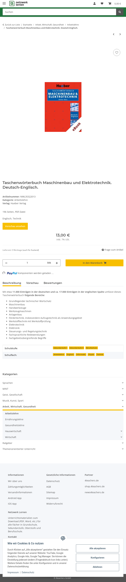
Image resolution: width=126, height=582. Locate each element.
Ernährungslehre (14, 419)
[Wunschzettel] (102, 3)
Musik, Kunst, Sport (13, 400)
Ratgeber (7, 443)
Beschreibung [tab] (12, 283)
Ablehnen (97, 567)
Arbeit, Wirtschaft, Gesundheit (19, 406)
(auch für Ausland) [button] (31, 250)
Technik (100, 354)
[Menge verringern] (6, 263)
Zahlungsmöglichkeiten (20, 486)
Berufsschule (91, 348)
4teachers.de (92, 480)
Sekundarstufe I (60, 348)
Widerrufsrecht (54, 503)
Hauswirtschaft (13, 431)
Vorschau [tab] (32, 283)
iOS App (12, 503)
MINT (5, 388)
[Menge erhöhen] (56, 263)
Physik (91, 354)
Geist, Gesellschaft (12, 394)
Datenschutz (28, 572)
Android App (15, 498)
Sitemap (50, 492)
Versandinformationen (20, 492)
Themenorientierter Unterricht (19, 448)
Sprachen (8, 382)
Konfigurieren (97, 557)
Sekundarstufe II (76, 348)
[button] (94, 3)
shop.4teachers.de (95, 486)
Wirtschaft (10, 437)
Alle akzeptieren (97, 548)
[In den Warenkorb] (5, 44)
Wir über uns (15, 481)
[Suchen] (59, 11)
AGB (48, 486)
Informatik (80, 354)
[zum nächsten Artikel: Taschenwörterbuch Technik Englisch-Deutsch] (120, 34)
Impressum (13, 572)
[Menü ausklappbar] (4, 2)
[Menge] (27, 263)
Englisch (70, 354)
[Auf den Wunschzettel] (116, 52)
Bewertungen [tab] (53, 283)
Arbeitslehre (21, 199)
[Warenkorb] (114, 3)
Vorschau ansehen (15, 226)
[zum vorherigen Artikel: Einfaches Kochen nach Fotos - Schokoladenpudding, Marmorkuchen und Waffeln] (113, 34)
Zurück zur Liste (12, 24)
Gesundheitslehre (14, 425)
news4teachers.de (94, 492)
